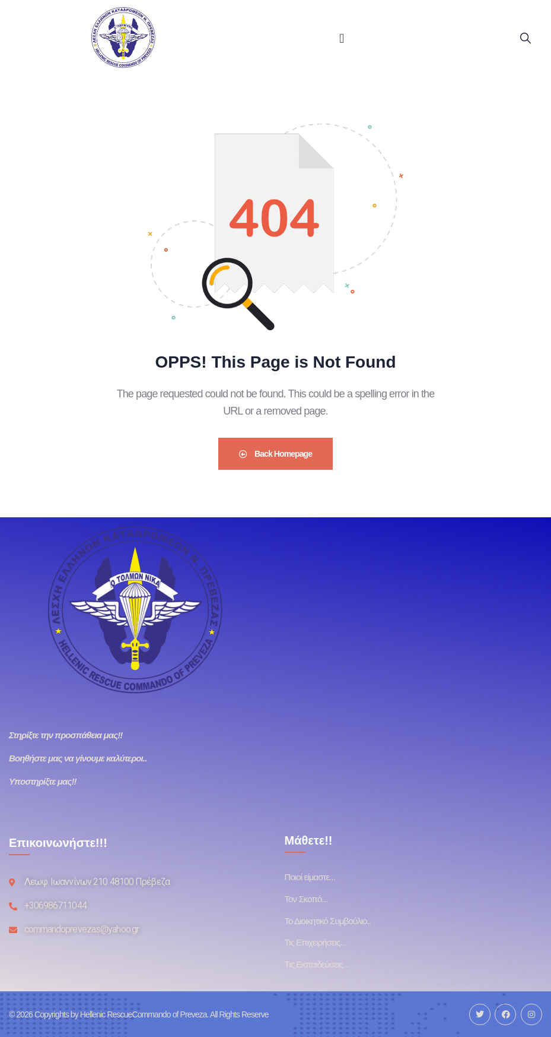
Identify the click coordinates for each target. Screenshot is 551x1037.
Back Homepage (275, 454)
